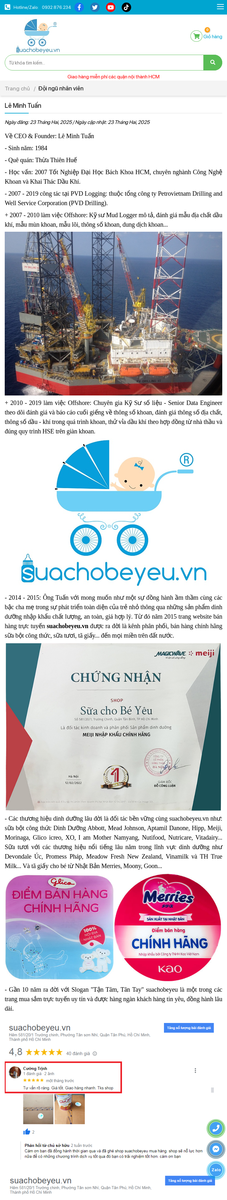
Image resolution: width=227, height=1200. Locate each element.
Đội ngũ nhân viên (61, 88)
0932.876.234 (56, 7)
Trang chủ (17, 88)
